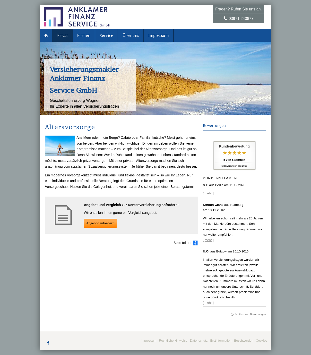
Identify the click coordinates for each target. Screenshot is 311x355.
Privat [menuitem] (62, 35)
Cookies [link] (261, 340)
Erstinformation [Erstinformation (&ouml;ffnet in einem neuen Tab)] (220, 340)
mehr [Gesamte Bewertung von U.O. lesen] (208, 302)
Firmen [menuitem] (83, 35)
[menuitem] (46, 35)
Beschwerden (243, 340)
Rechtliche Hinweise (173, 340)
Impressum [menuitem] (158, 35)
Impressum (148, 340)
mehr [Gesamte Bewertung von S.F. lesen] (208, 193)
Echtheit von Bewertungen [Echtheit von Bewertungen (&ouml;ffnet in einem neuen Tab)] (250, 314)
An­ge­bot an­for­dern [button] (100, 223)
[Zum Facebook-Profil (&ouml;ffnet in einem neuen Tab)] (48, 342)
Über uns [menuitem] (130, 35)
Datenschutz (198, 340)
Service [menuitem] (106, 35)
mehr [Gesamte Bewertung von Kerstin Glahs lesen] (208, 240)
